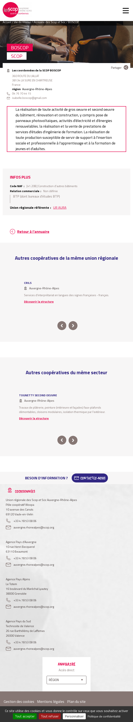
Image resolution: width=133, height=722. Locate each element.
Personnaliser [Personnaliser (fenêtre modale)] (74, 716)
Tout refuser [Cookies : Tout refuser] (50, 716)
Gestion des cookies (19, 701)
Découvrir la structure (39, 301)
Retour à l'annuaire (33, 231)
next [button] (73, 325)
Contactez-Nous (92, 478)
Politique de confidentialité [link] (104, 716)
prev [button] (61, 325)
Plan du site (76, 701)
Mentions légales (50, 701)
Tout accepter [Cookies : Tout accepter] (25, 716)
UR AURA (59, 207)
